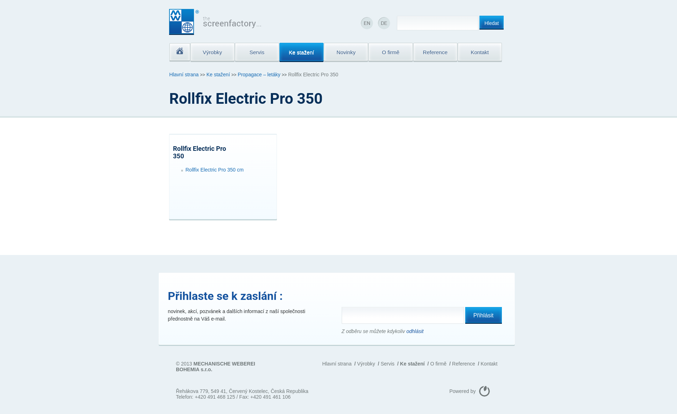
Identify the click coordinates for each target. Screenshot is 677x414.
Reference (463, 364)
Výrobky (366, 364)
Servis (387, 364)
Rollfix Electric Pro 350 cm (214, 170)
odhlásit (415, 331)
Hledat (491, 23)
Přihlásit (483, 315)
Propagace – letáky (259, 74)
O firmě (438, 364)
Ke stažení (218, 74)
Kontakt (489, 364)
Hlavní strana (184, 74)
